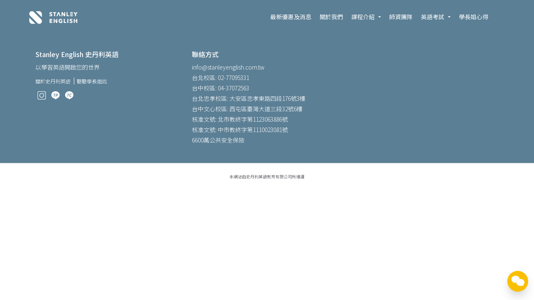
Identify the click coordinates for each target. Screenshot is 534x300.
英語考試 (432, 16)
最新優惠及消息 (290, 16)
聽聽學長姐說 (92, 81)
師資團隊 (401, 16)
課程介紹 (363, 16)
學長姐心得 (473, 16)
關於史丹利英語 (53, 81)
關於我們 (331, 16)
